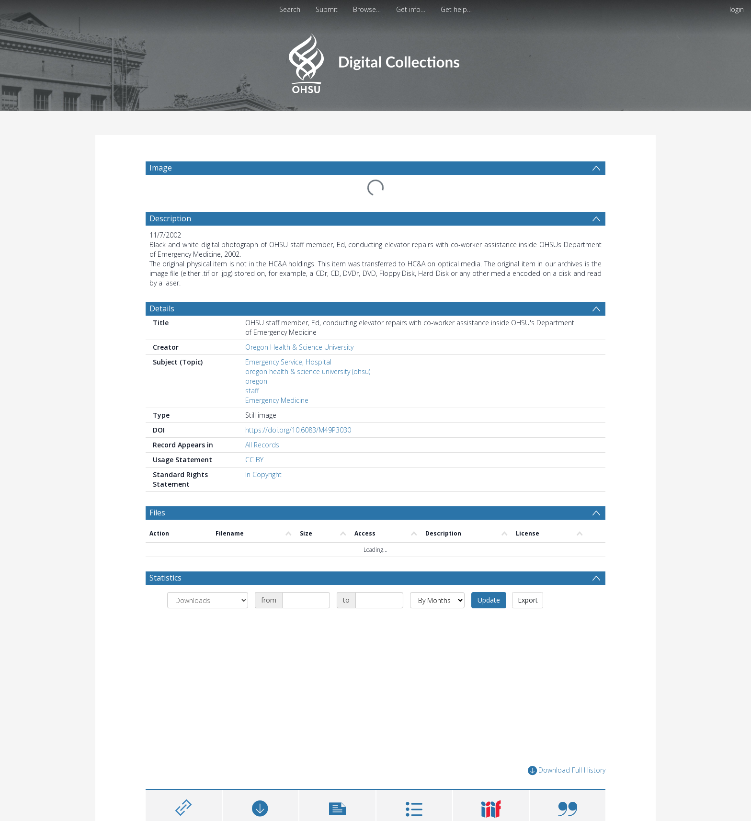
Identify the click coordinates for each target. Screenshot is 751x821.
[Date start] (306, 600)
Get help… (456, 9)
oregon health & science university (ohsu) (307, 371)
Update (489, 599)
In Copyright (263, 474)
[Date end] (379, 600)
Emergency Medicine (276, 400)
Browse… (367, 9)
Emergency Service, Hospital (288, 361)
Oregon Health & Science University (299, 347)
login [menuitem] (736, 9)
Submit (327, 9)
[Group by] (207, 600)
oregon (256, 381)
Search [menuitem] (289, 9)
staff (252, 390)
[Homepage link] (375, 60)
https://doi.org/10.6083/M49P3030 (298, 429)
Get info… (410, 9)
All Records (262, 444)
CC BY (254, 459)
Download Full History (566, 770)
